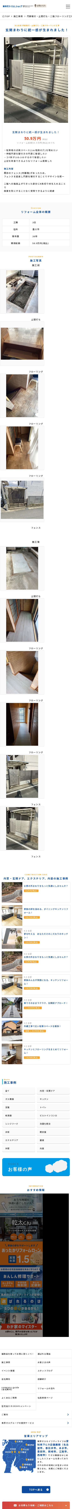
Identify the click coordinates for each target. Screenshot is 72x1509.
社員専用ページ (45, 1397)
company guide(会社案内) (10, 1388)
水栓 (7, 1132)
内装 (42, 1148)
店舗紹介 (42, 1379)
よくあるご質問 (9, 1397)
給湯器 (8, 1115)
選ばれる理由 (44, 1353)
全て (7, 1090)
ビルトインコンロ (48, 1115)
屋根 (42, 1140)
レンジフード (12, 1123)
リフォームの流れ (46, 1388)
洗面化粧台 (45, 1123)
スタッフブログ (45, 1370)
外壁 (7, 1148)
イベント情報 (8, 1370)
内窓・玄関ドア (47, 1090)
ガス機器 (9, 1099)
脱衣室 (43, 1132)
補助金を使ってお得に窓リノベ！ (18, 1353)
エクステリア (12, 1140)
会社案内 (6, 1379)
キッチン (44, 1099)
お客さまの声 (44, 1362)
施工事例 (6, 1362)
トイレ (43, 1107)
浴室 (7, 1107)
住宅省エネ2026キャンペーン (16, 1406)
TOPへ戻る (36, 1489)
